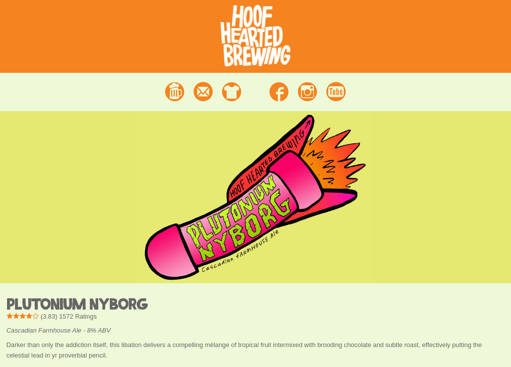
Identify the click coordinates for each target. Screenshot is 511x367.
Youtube (336, 91)
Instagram (307, 91)
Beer (174, 91)
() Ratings (51, 316)
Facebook (278, 91)
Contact (203, 91)
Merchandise (231, 91)
